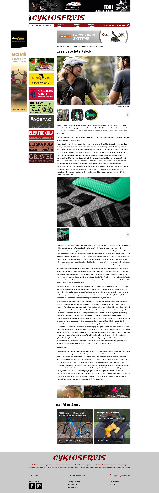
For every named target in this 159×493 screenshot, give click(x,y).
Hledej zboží (77, 25)
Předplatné (109, 25)
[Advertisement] (41, 43)
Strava (83, 46)
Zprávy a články (60, 25)
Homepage (60, 46)
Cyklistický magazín (41, 25)
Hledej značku (91, 25)
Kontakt (121, 25)
